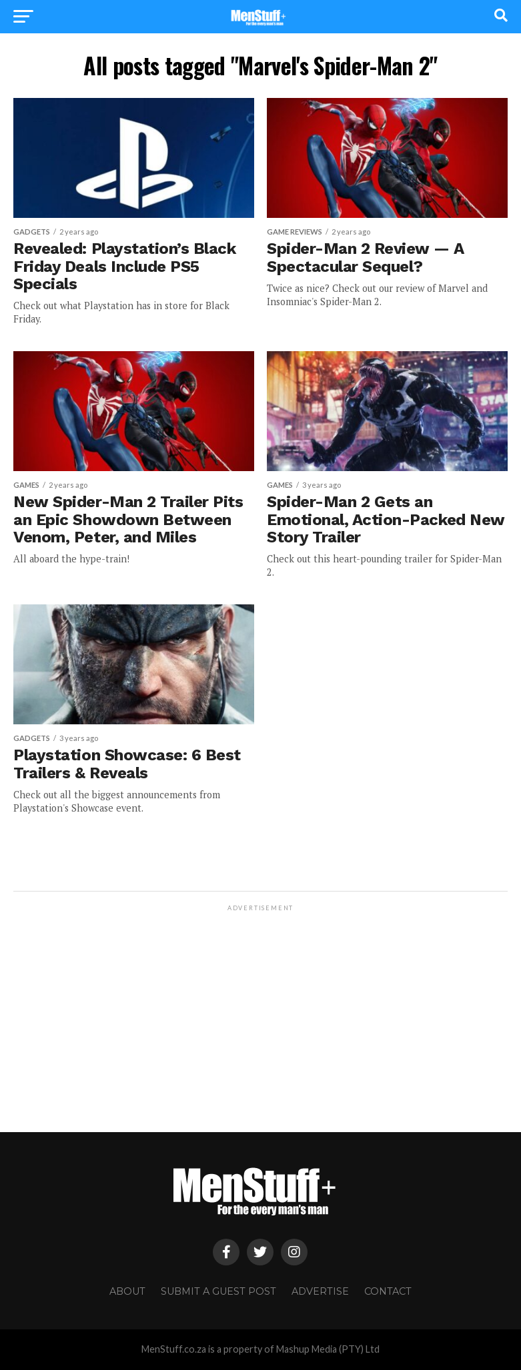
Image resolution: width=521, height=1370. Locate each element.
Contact (388, 1291)
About (127, 1291)
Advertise (320, 1291)
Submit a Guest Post (218, 1291)
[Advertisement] (260, 1007)
